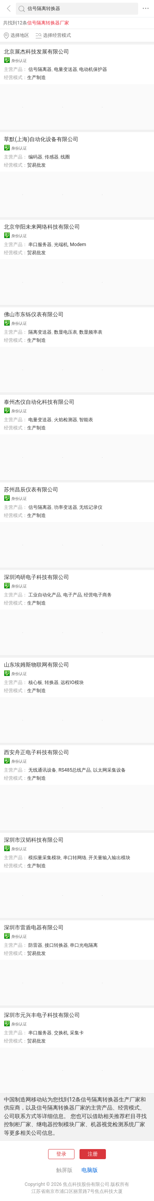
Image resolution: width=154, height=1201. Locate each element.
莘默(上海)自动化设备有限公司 (41, 139)
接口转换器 (56, 945)
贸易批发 (36, 165)
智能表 (86, 419)
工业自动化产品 (44, 595)
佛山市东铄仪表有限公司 (34, 314)
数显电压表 (65, 332)
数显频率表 (90, 332)
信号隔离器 (40, 69)
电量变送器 (65, 69)
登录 (61, 1154)
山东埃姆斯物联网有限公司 (36, 665)
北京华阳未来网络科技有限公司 (42, 227)
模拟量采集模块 (44, 857)
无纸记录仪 (90, 507)
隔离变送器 (40, 332)
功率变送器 (65, 507)
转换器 (52, 682)
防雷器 (35, 945)
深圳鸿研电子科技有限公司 (36, 577)
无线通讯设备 (42, 770)
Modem (78, 244)
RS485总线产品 (75, 770)
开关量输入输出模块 (109, 857)
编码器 (35, 157)
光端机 (61, 244)
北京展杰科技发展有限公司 (36, 51)
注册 (93, 1154)
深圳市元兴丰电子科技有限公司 (42, 1015)
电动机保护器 (93, 69)
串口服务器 (40, 244)
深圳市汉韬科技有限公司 (34, 840)
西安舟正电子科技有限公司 (36, 752)
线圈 (65, 157)
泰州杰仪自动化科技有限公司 (39, 402)
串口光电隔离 (84, 945)
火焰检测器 (65, 419)
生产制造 (36, 77)
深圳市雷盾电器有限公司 (34, 927)
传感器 (52, 157)
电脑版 (89, 1170)
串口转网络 (75, 857)
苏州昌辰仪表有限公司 (31, 489)
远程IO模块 (72, 682)
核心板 (35, 682)
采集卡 (77, 1033)
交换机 (61, 1033)
